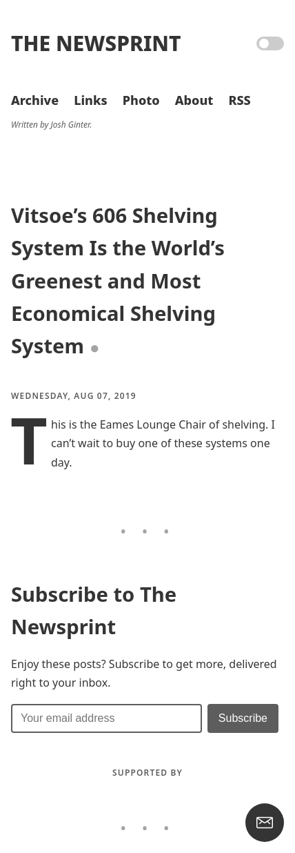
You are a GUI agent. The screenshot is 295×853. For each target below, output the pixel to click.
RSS (239, 100)
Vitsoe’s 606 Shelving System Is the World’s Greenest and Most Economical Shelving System (118, 281)
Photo (141, 100)
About (194, 100)
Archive (35, 100)
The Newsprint (96, 43)
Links (90, 100)
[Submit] (242, 718)
